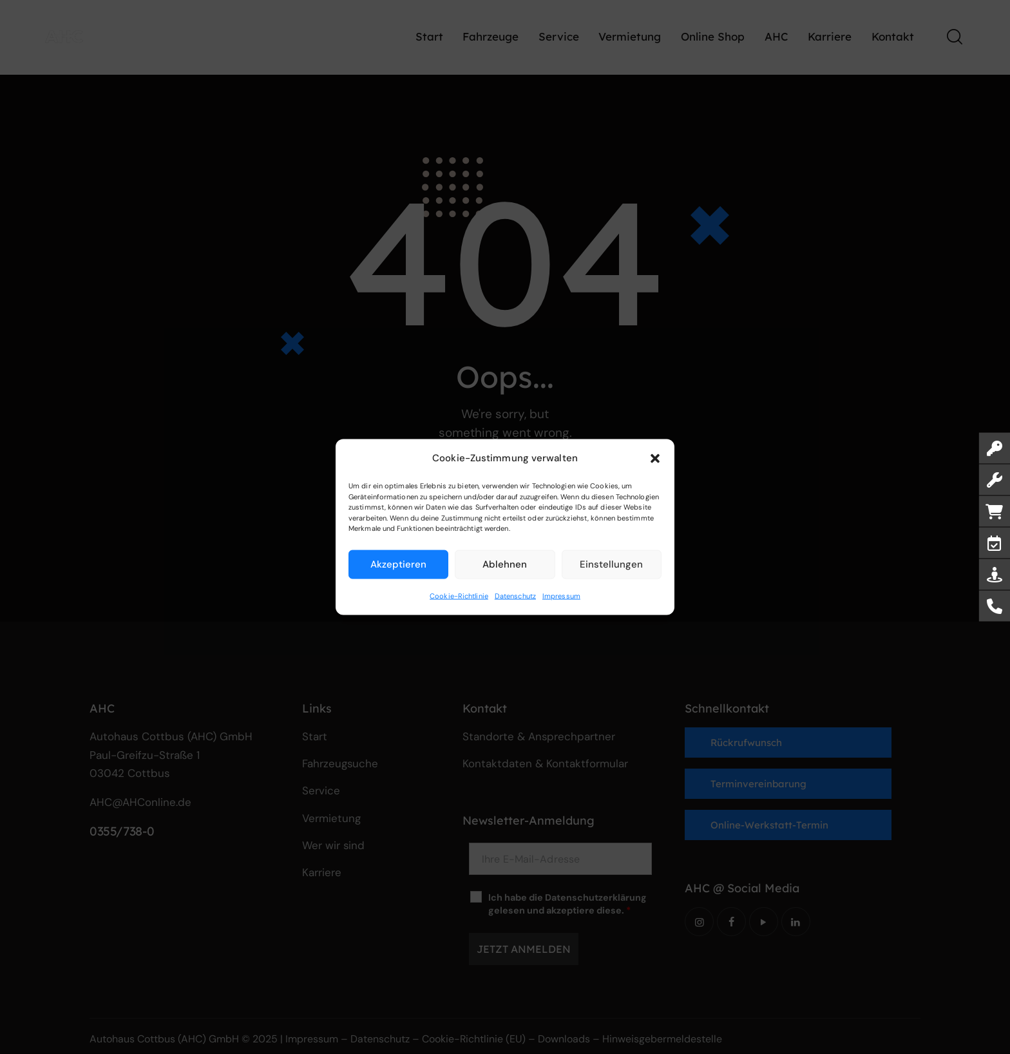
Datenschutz (515, 595)
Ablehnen (504, 564)
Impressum (561, 595)
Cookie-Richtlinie (459, 595)
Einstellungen (611, 564)
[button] (655, 458)
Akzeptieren (398, 564)
